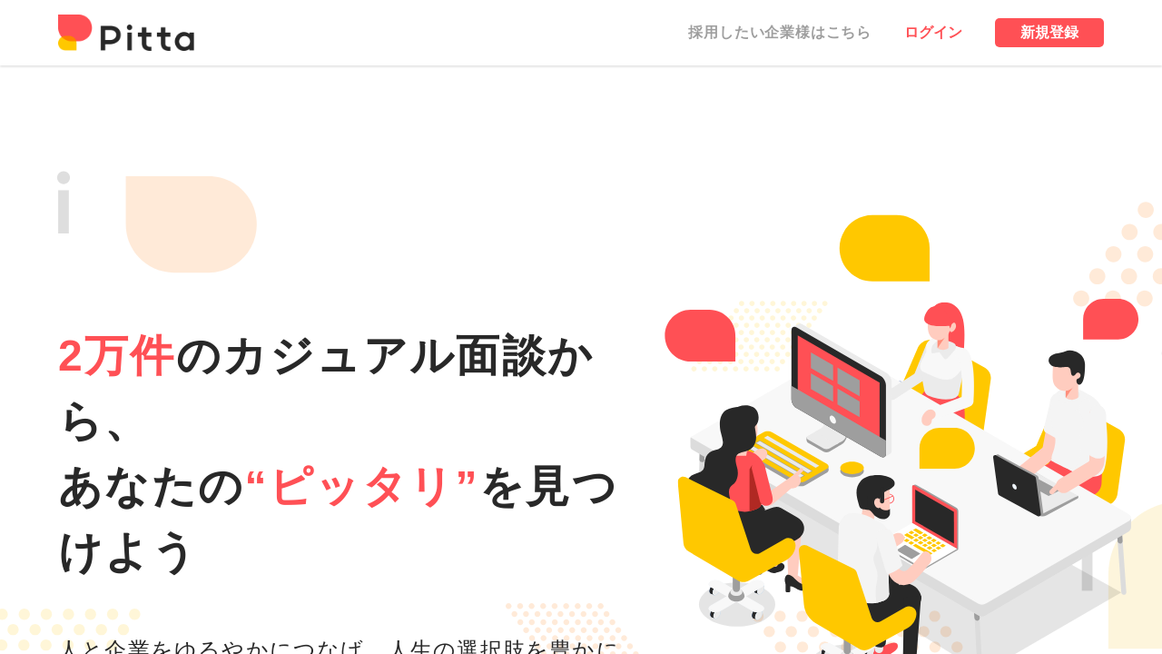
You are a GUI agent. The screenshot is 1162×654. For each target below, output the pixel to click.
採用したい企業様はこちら (780, 32)
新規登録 (1049, 32)
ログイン (933, 32)
